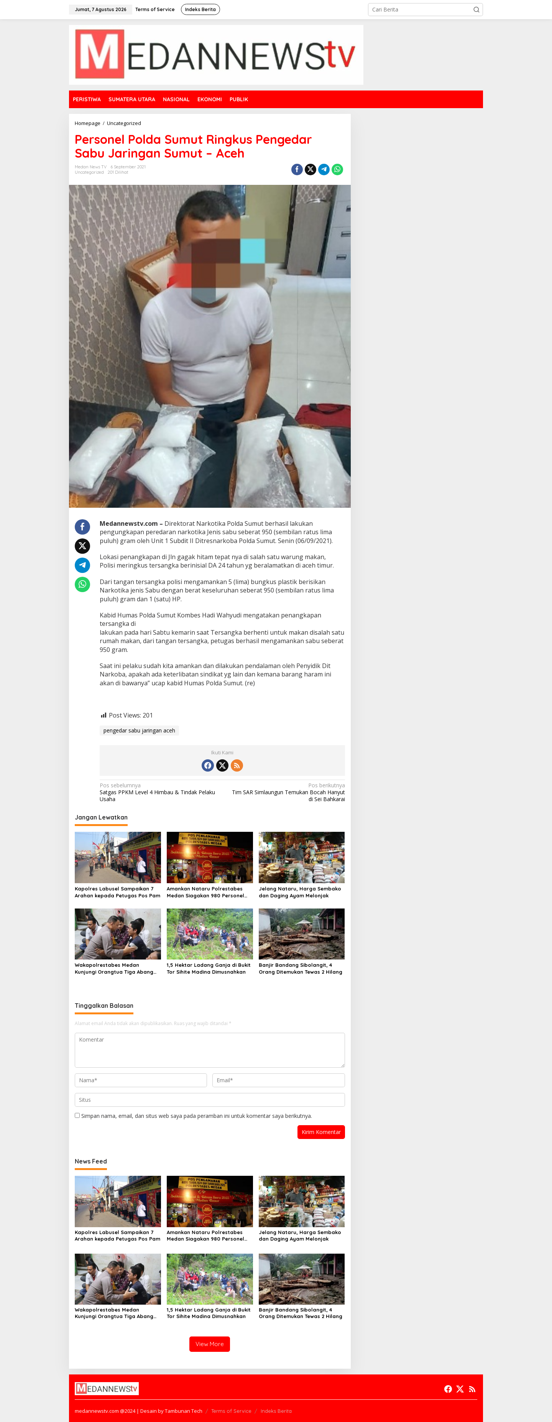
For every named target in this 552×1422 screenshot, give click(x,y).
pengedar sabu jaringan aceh (139, 730)
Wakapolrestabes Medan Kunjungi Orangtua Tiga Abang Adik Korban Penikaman (114, 968)
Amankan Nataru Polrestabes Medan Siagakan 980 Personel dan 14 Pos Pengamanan (205, 892)
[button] (476, 9)
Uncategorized (89, 172)
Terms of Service (231, 1411)
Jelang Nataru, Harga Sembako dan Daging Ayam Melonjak (300, 892)
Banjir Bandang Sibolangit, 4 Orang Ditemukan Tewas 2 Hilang (300, 968)
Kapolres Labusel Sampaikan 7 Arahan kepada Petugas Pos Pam (117, 892)
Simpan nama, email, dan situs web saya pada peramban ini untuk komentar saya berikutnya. (196, 1115)
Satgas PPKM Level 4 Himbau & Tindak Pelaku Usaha (158, 792)
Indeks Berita (276, 1411)
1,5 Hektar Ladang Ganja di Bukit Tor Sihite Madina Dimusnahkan (209, 968)
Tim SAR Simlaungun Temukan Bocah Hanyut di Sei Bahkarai (286, 792)
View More (210, 1344)
